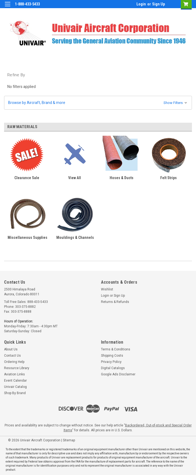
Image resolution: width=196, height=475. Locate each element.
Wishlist (107, 289)
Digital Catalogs (113, 368)
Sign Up (158, 4)
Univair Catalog (15, 387)
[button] (98, 103)
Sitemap (69, 440)
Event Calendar (15, 380)
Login (141, 4)
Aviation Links (14, 374)
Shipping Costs (112, 355)
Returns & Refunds (115, 302)
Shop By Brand (15, 393)
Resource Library (16, 368)
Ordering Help (14, 362)
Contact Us (12, 355)
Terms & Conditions (115, 349)
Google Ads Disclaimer (118, 374)
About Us (11, 349)
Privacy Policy (111, 362)
